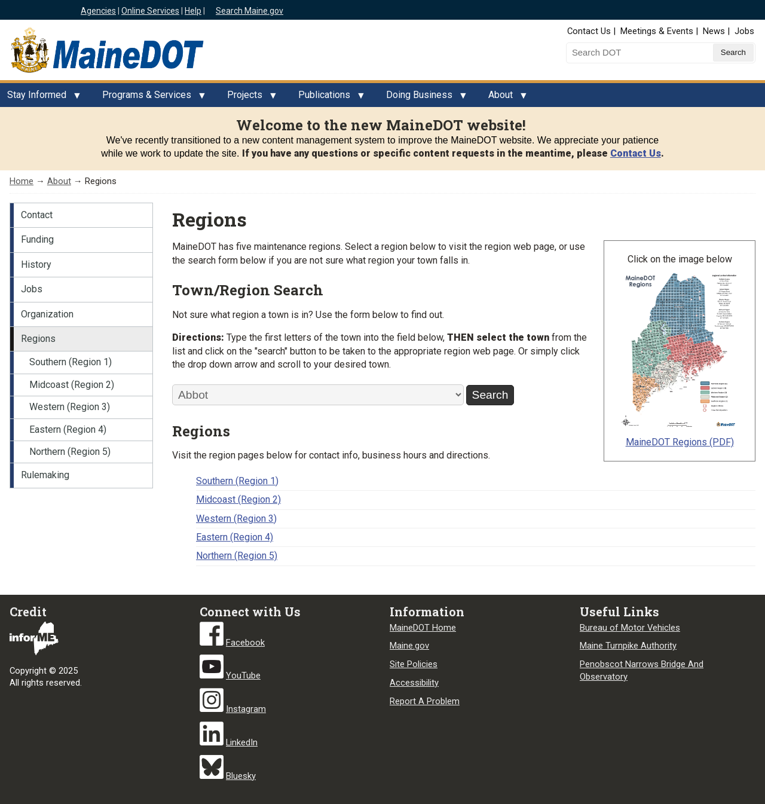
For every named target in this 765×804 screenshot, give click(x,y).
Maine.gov (409, 645)
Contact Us (589, 31)
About (504, 98)
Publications (328, 98)
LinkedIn (242, 742)
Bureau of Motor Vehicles (630, 627)
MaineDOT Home (423, 627)
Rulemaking (45, 475)
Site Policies (413, 664)
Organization (47, 314)
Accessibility (414, 682)
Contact (37, 215)
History (36, 264)
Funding (37, 239)
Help (193, 11)
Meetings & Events (656, 31)
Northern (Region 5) (70, 451)
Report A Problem (425, 701)
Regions (38, 338)
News (714, 31)
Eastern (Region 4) (67, 429)
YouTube (243, 675)
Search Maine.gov (249, 11)
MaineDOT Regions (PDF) (680, 442)
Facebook (245, 642)
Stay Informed (40, 98)
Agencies (98, 11)
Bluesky (241, 776)
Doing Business (423, 98)
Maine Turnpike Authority (628, 645)
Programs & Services (150, 98)
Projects (248, 98)
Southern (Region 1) (70, 362)
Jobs (744, 31)
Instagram (246, 709)
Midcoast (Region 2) (71, 384)
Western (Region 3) (69, 406)
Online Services (150, 11)
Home (21, 181)
